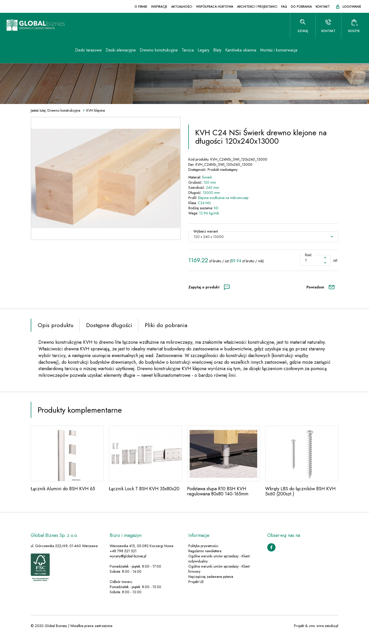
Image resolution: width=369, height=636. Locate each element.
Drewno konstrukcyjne (147, 51)
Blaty (206, 51)
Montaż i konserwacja (267, 51)
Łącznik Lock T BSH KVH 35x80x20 (144, 488)
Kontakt (323, 6)
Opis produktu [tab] (56, 325)
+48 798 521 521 (123, 551)
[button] (263, 236)
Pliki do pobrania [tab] (166, 325)
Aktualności (181, 6)
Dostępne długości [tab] (109, 325)
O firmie (141, 6)
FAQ (284, 6)
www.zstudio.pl (327, 625)
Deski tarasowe (77, 51)
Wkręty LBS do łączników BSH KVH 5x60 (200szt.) (300, 491)
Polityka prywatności (203, 545)
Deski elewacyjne (109, 51)
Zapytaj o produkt (203, 287)
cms (312, 625)
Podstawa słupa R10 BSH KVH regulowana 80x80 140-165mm (217, 491)
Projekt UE (196, 581)
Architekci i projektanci (257, 6)
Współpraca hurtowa (214, 6)
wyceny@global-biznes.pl (128, 556)
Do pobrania (301, 6)
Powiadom (315, 287)
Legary (192, 51)
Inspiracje (159, 6)
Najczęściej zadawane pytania (210, 576)
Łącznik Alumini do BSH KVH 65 (63, 488)
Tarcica (176, 51)
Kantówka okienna (229, 51)
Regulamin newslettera (204, 551)
